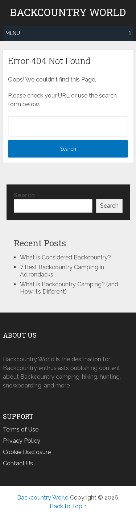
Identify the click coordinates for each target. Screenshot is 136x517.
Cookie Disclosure (27, 452)
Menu (12, 33)
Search (24, 195)
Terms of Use (20, 429)
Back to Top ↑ (68, 506)
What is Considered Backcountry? (65, 257)
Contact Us (18, 463)
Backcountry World (68, 12)
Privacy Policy (21, 440)
